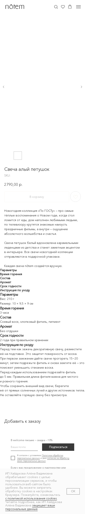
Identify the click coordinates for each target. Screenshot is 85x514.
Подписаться (58, 447)
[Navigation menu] (78, 6)
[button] (56, 7)
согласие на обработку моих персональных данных (43, 459)
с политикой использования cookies (31, 498)
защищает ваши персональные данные (30, 507)
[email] (24, 447)
